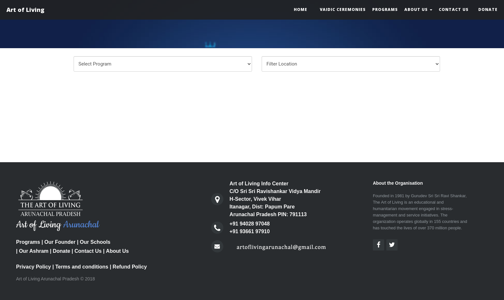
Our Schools (95, 242)
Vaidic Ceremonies (343, 9)
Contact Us (454, 9)
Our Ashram (34, 251)
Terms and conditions (81, 266)
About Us (418, 9)
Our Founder (60, 242)
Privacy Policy (33, 266)
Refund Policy (130, 266)
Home (300, 9)
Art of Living (25, 9)
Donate (488, 9)
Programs (385, 9)
